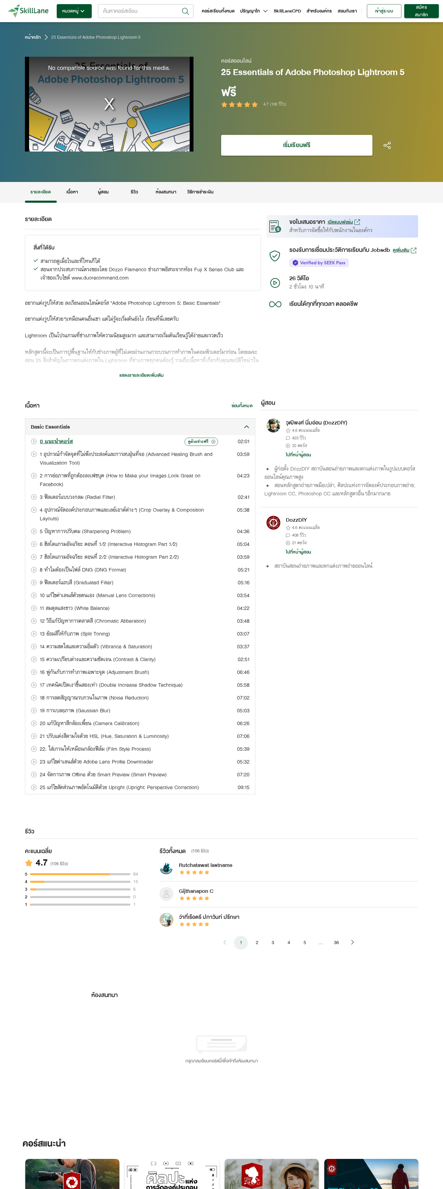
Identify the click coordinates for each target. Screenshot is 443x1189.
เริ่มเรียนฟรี (296, 145)
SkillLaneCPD (287, 11)
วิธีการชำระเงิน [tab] (200, 192)
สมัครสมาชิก (421, 11)
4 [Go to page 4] (289, 943)
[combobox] (145, 11)
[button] (140, 427)
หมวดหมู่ (74, 11)
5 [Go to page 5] (304, 943)
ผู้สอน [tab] (103, 192)
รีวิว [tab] (134, 192)
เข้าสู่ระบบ (384, 11)
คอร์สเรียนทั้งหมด (218, 11)
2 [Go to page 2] (257, 943)
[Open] (185, 11)
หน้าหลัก (33, 37)
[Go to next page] (352, 943)
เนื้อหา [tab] (72, 192)
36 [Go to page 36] (336, 943)
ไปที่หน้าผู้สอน (298, 455)
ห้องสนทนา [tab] (166, 192)
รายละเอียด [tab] (41, 192)
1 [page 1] (241, 943)
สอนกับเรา (347, 11)
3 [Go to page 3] (273, 943)
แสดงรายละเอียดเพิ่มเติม (141, 375)
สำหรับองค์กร (319, 11)
